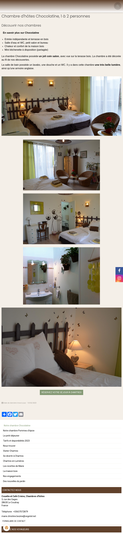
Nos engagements (12, 476)
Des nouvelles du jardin (14, 481)
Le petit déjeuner (11, 435)
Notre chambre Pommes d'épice (18, 430)
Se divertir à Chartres (13, 456)
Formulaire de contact (13, 521)
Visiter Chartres (10, 451)
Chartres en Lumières (13, 461)
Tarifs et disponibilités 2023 (16, 441)
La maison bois (10, 471)
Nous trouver (9, 446)
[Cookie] (6, 527)
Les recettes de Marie (13, 466)
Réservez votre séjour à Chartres (61, 392)
